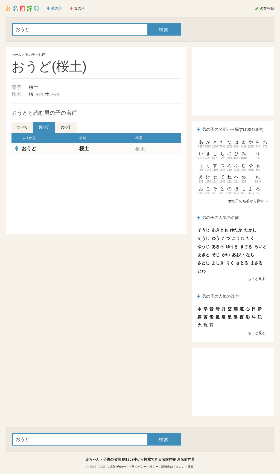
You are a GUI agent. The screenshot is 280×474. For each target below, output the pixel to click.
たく (250, 238)
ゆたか (236, 230)
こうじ (238, 238)
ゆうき (232, 246)
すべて (22, 127)
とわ (201, 271)
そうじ (203, 230)
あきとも (220, 230)
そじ (216, 254)
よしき (218, 263)
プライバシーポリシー (144, 466)
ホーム (16, 55)
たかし (250, 230)
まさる (256, 263)
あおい (238, 254)
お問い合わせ (117, 466)
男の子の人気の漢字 (218, 296)
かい (226, 254)
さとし (203, 263)
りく (230, 263)
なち (250, 254)
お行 (42, 55)
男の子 (30, 55)
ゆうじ (203, 246)
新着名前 (167, 466)
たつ (226, 238)
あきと (203, 254)
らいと (260, 246)
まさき (246, 246)
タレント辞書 (185, 466)
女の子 (66, 127)
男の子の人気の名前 (218, 217)
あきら (218, 246)
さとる (242, 263)
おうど (29, 148)
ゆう (216, 238)
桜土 (34, 87)
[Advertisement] (52, 194)
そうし (203, 238)
